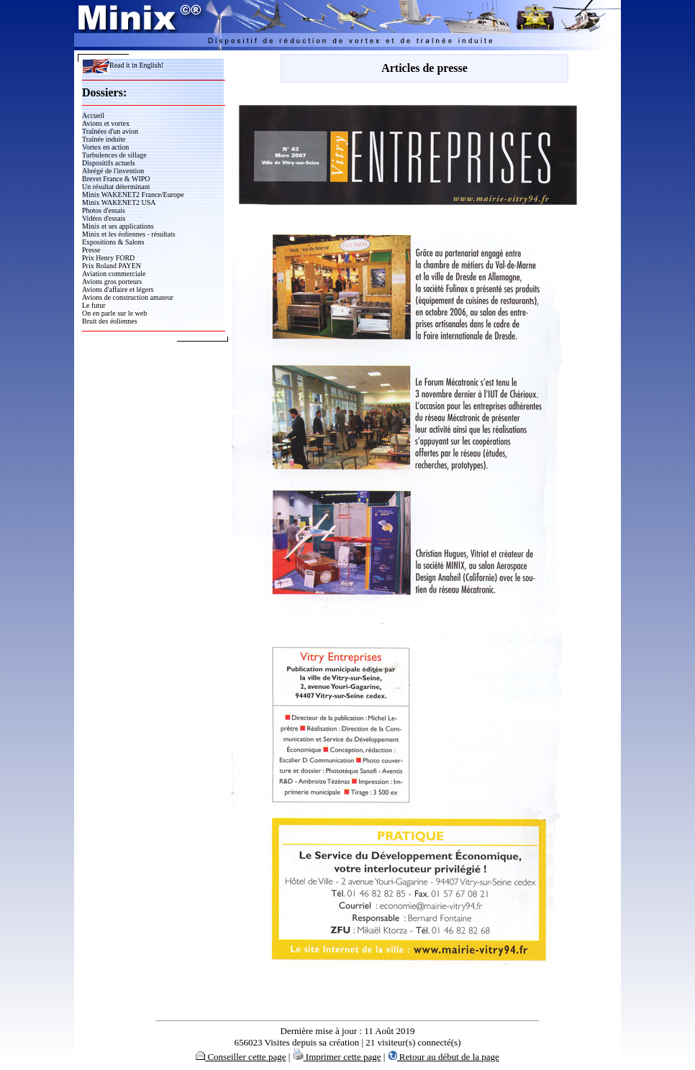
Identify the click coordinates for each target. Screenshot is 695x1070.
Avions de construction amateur (127, 297)
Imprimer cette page (337, 1056)
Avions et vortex (106, 123)
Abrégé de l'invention (113, 171)
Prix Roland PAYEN (111, 266)
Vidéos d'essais (103, 218)
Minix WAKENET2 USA (119, 202)
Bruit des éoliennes (109, 321)
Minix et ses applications (118, 226)
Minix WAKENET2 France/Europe (132, 194)
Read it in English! (122, 65)
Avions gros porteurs (112, 281)
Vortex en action (105, 147)
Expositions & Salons (113, 242)
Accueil (93, 115)
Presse (91, 250)
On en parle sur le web (114, 313)
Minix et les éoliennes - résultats (129, 234)
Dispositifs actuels (108, 163)
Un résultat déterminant (116, 187)
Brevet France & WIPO (116, 179)
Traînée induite (103, 139)
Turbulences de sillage (114, 155)
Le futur (94, 305)
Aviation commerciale (113, 274)
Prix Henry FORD (108, 258)
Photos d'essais (103, 210)
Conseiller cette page (241, 1056)
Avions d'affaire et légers (117, 289)
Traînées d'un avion (110, 131)
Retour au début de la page (443, 1056)
